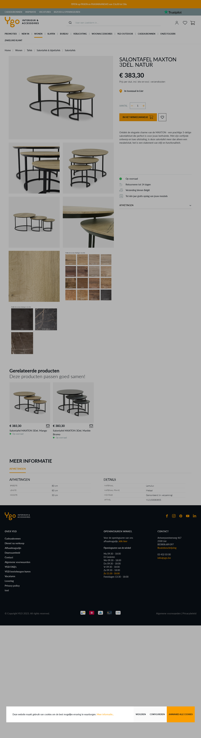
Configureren (157, 714)
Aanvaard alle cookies (181, 714)
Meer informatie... (105, 714)
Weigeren (141, 714)
